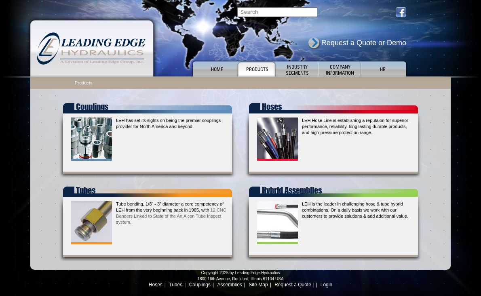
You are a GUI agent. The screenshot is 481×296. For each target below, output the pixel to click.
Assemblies (229, 285)
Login (326, 285)
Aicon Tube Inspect (203, 216)
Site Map (258, 285)
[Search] (277, 12)
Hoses (155, 285)
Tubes (175, 285)
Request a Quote (292, 285)
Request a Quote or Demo (363, 43)
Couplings (200, 285)
